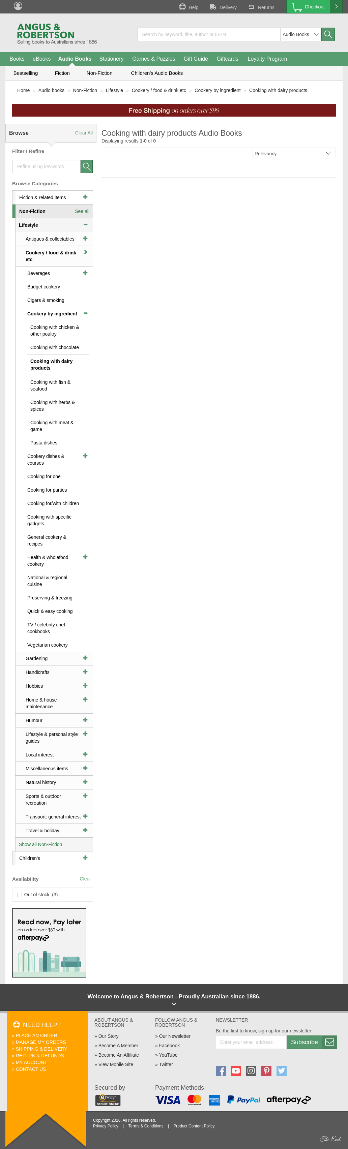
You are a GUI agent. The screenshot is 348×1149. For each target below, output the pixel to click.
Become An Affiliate (118, 1055)
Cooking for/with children (53, 503)
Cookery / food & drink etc (159, 90)
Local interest (40, 754)
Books (16, 59)
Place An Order (36, 1035)
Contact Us (31, 1069)
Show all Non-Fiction (40, 844)
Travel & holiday (42, 830)
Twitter (166, 1064)
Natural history (41, 782)
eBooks (42, 59)
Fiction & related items (42, 197)
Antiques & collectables (50, 239)
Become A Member (118, 1045)
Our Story (108, 1036)
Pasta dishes (43, 442)
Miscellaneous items (47, 768)
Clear (85, 878)
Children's (29, 858)
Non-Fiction (100, 73)
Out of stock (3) (38, 894)
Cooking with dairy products (278, 90)
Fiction (62, 73)
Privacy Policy (105, 1126)
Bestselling (25, 73)
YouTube (168, 1055)
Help (188, 6)
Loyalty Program (267, 59)
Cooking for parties (47, 490)
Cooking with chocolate (54, 347)
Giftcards (227, 59)
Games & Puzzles (153, 59)
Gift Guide (196, 59)
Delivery (222, 6)
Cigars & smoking (45, 300)
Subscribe (314, 1042)
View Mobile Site (115, 1064)
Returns (260, 6)
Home (23, 90)
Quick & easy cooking (50, 611)
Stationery (111, 59)
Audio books (51, 90)
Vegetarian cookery (47, 645)
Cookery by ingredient (217, 90)
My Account (31, 1062)
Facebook (169, 1045)
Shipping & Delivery (41, 1049)
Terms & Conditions (145, 1126)
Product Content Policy (193, 1126)
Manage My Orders (41, 1042)
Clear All (84, 132)
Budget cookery (43, 286)
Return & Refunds (40, 1055)
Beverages (38, 273)
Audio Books (75, 59)
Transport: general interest (53, 816)
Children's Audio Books (157, 73)
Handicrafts (38, 672)
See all (82, 211)
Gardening (37, 658)
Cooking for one (44, 476)
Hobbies (34, 686)
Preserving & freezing (49, 597)
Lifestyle (114, 90)
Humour (34, 720)
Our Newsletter (175, 1036)
